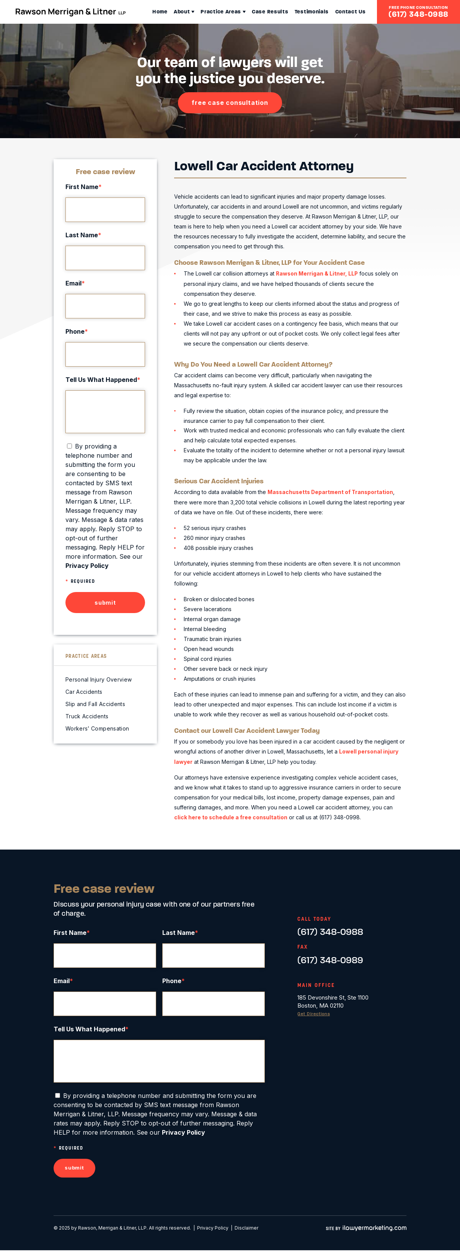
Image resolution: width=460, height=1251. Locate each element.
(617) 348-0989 (330, 958)
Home (136, 11)
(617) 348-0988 (418, 14)
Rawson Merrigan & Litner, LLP (317, 273)
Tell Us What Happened (102, 379)
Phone (76, 331)
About (162, 11)
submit (105, 602)
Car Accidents (84, 691)
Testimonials (304, 11)
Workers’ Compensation (97, 728)
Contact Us (346, 11)
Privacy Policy (212, 1228)
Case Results (258, 11)
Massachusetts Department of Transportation (332, 492)
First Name (83, 186)
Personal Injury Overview (98, 679)
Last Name (83, 235)
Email (75, 283)
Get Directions (315, 1013)
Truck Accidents (86, 716)
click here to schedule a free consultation (231, 816)
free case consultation (230, 102)
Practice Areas (204, 11)
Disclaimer (246, 1228)
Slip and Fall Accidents (95, 704)
